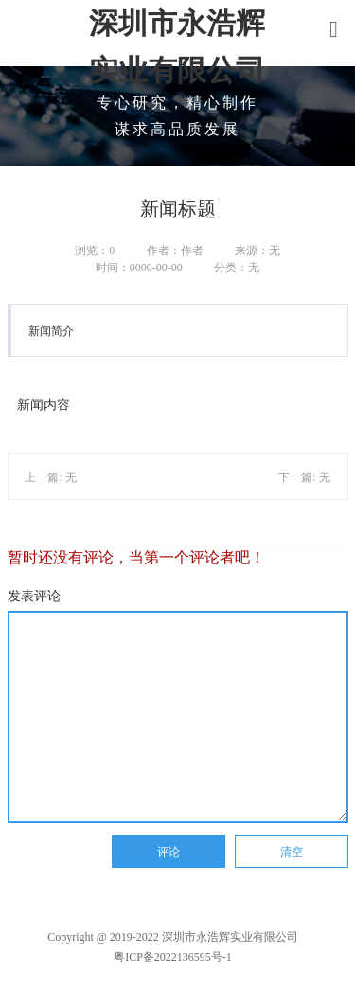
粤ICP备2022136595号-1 (173, 956)
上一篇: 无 (51, 477)
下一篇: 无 (304, 477)
